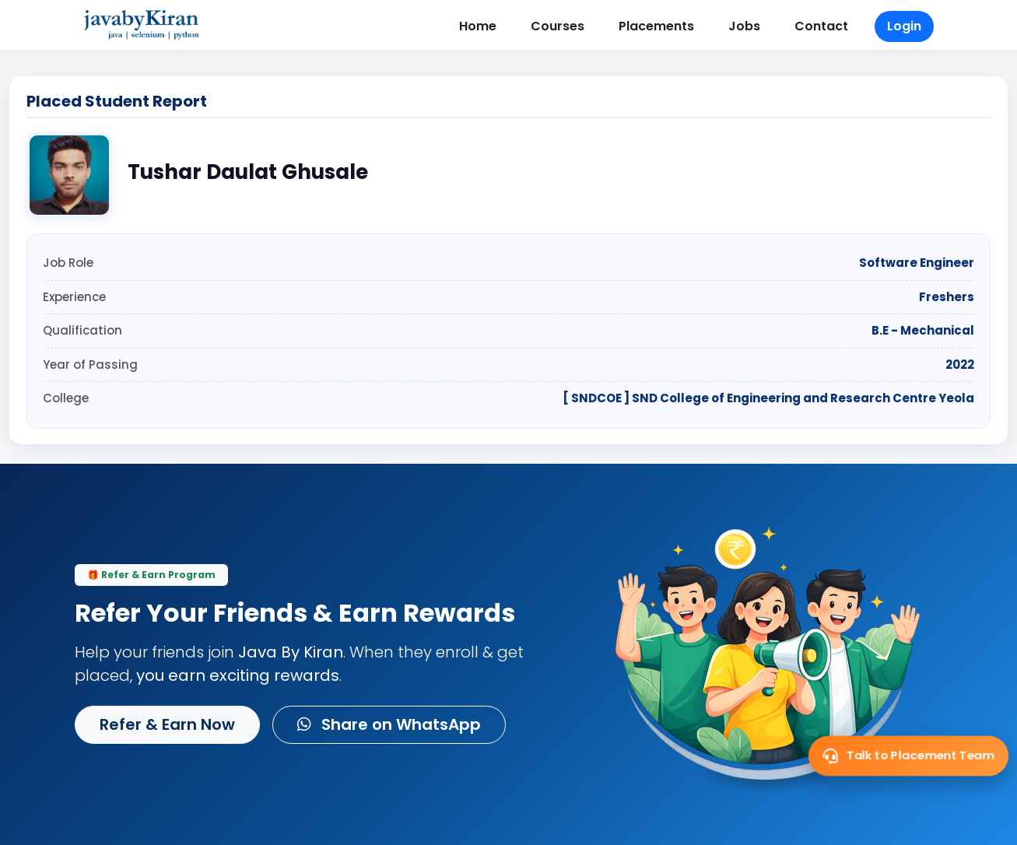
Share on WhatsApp (389, 724)
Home (477, 26)
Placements (656, 26)
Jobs (744, 26)
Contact (821, 26)
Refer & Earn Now (167, 724)
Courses (557, 26)
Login (904, 26)
